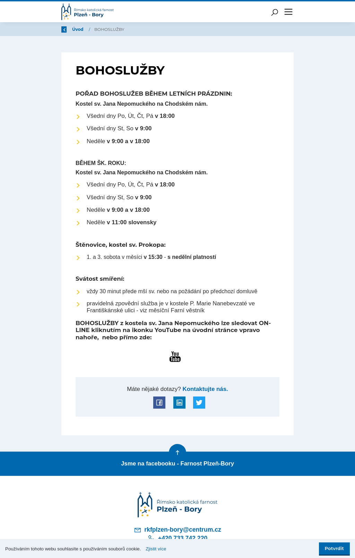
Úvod (98, 29)
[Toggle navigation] (288, 11)
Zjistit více (156, 548)
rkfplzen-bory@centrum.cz (177, 530)
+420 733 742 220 (177, 538)
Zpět (71, 29)
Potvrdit (334, 548)
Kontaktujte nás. (204, 389)
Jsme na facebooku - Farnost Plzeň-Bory (177, 463)
